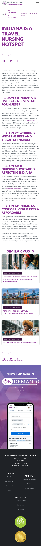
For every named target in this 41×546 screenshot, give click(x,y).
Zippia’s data (30, 120)
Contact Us (9, 486)
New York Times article (14, 189)
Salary (29, 483)
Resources (20, 505)
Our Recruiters (9, 481)
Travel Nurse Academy (29, 479)
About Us (10, 477)
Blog (9, 490)
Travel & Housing (29, 488)
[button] (37, 3)
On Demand (20, 509)
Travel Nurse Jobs (20, 500)
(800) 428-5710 (23, 466)
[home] (12, 3)
